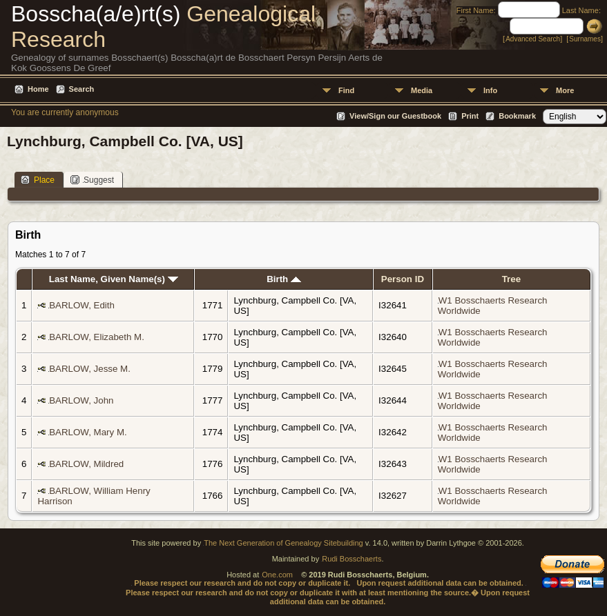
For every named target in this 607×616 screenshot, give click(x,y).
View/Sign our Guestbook (395, 116)
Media (421, 90)
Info (490, 90)
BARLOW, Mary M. (88, 432)
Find (346, 90)
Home (38, 89)
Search (82, 89)
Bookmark (517, 116)
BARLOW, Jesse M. (90, 369)
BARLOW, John (81, 400)
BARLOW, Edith (82, 305)
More (565, 90)
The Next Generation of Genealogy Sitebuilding (283, 543)
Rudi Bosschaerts (351, 559)
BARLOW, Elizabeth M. (96, 337)
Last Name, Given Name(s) (113, 279)
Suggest (92, 180)
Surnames (585, 39)
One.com (277, 574)
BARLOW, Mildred (86, 464)
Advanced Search (532, 39)
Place (38, 180)
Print (470, 116)
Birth (284, 279)
